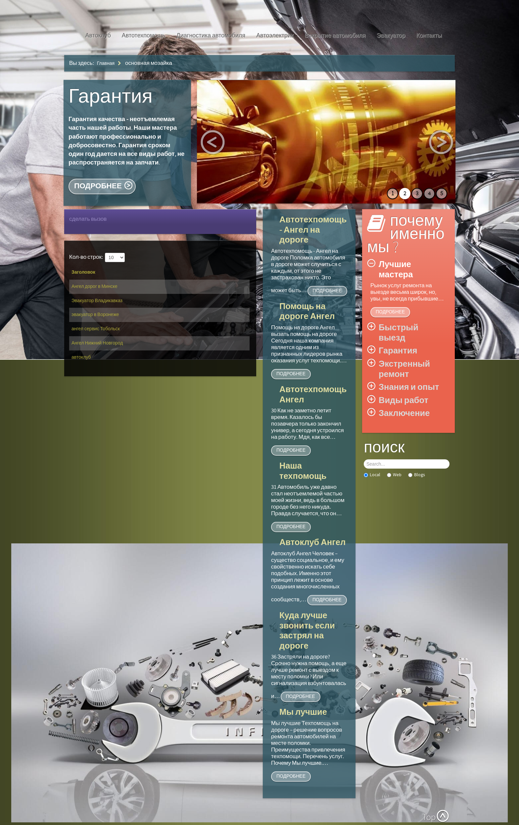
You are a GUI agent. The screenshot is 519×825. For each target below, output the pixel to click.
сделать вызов (88, 219)
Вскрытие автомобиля (335, 35)
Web (394, 475)
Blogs (416, 475)
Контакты (429, 35)
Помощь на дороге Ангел (307, 312)
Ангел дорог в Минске (94, 286)
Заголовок (83, 272)
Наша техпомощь (302, 471)
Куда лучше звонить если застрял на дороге (307, 631)
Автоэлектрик (275, 35)
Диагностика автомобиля (211, 35)
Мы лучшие (303, 712)
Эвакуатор (390, 35)
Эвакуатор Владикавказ (96, 300)
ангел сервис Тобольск (95, 329)
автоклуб (81, 357)
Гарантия (111, 97)
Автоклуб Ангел (312, 542)
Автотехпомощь (143, 35)
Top (429, 817)
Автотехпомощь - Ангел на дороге (313, 230)
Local (372, 475)
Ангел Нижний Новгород (97, 343)
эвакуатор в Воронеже (95, 314)
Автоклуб (98, 35)
